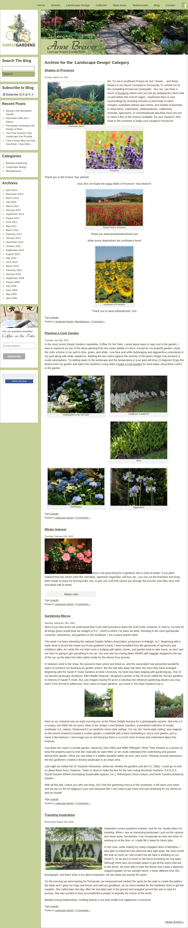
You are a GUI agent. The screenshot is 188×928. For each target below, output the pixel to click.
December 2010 (14, 242)
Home (41, 5)
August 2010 (13, 254)
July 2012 (11, 202)
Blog (157, 5)
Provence (123, 93)
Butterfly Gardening (16, 163)
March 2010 (12, 266)
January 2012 (13, 210)
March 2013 (12, 198)
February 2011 (14, 234)
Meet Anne (120, 5)
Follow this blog (19, 381)
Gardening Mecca (57, 616)
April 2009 (11, 298)
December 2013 (14, 194)
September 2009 (15, 278)
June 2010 (11, 262)
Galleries (101, 5)
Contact (170, 5)
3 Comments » (82, 517)
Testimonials (140, 5)
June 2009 (11, 290)
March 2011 (12, 230)
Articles (55, 5)
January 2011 (13, 238)
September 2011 (15, 214)
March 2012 (12, 206)
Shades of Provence (59, 70)
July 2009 (11, 286)
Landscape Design (78, 5)
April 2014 (11, 190)
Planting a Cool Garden (62, 333)
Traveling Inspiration (60, 815)
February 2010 (14, 270)
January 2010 (13, 274)
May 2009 (11, 294)
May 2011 (11, 226)
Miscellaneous (82, 321)
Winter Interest (55, 529)
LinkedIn (54, 317)
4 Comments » (82, 604)
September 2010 (15, 250)
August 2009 (13, 282)
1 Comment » (98, 321)
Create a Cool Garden (129, 364)
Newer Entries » (174, 921)
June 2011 (11, 222)
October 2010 (13, 246)
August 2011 (13, 218)
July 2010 (11, 258)
